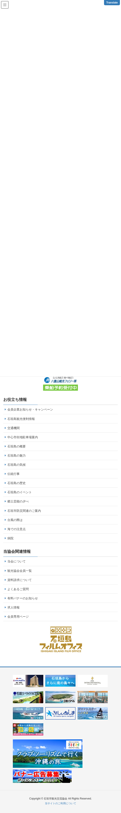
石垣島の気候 (16, 464)
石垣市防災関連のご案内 (24, 510)
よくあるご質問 (18, 589)
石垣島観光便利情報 (21, 419)
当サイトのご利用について (60, 803)
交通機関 (13, 428)
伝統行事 (13, 474)
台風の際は (15, 520)
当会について (16, 561)
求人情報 (13, 607)
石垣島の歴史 (16, 483)
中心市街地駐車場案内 (22, 437)
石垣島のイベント (19, 492)
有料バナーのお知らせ (22, 598)
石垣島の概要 (16, 446)
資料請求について (19, 580)
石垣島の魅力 (16, 455)
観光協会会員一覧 (19, 570)
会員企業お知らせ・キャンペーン (30, 409)
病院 (10, 538)
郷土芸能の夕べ (18, 501)
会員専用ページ (18, 616)
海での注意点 (16, 529)
